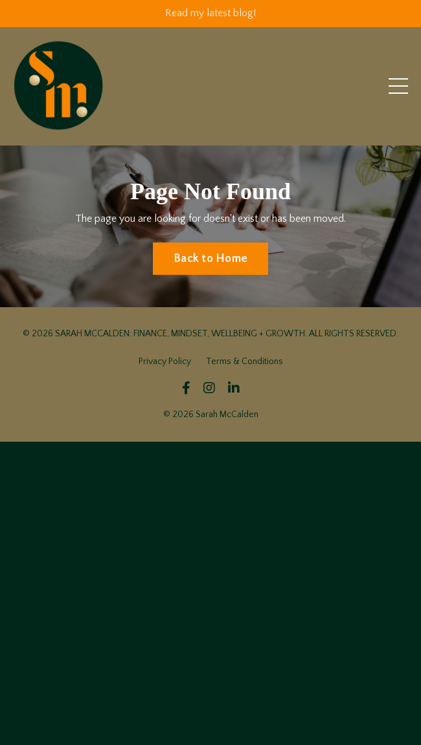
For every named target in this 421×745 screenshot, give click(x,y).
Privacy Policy (165, 361)
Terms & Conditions (244, 361)
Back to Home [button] (210, 258)
